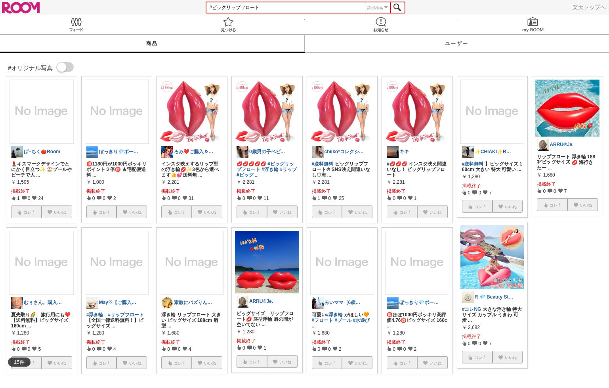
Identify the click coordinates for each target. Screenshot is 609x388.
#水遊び (361, 320)
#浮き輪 (94, 315)
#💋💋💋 (397, 164)
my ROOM (533, 24)
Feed (76, 24)
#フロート (323, 320)
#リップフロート (126, 315)
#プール (343, 320)
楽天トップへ (589, 7)
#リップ (288, 169)
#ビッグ (245, 175)
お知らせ (381, 24)
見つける (228, 24)
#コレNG (471, 309)
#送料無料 (323, 164)
